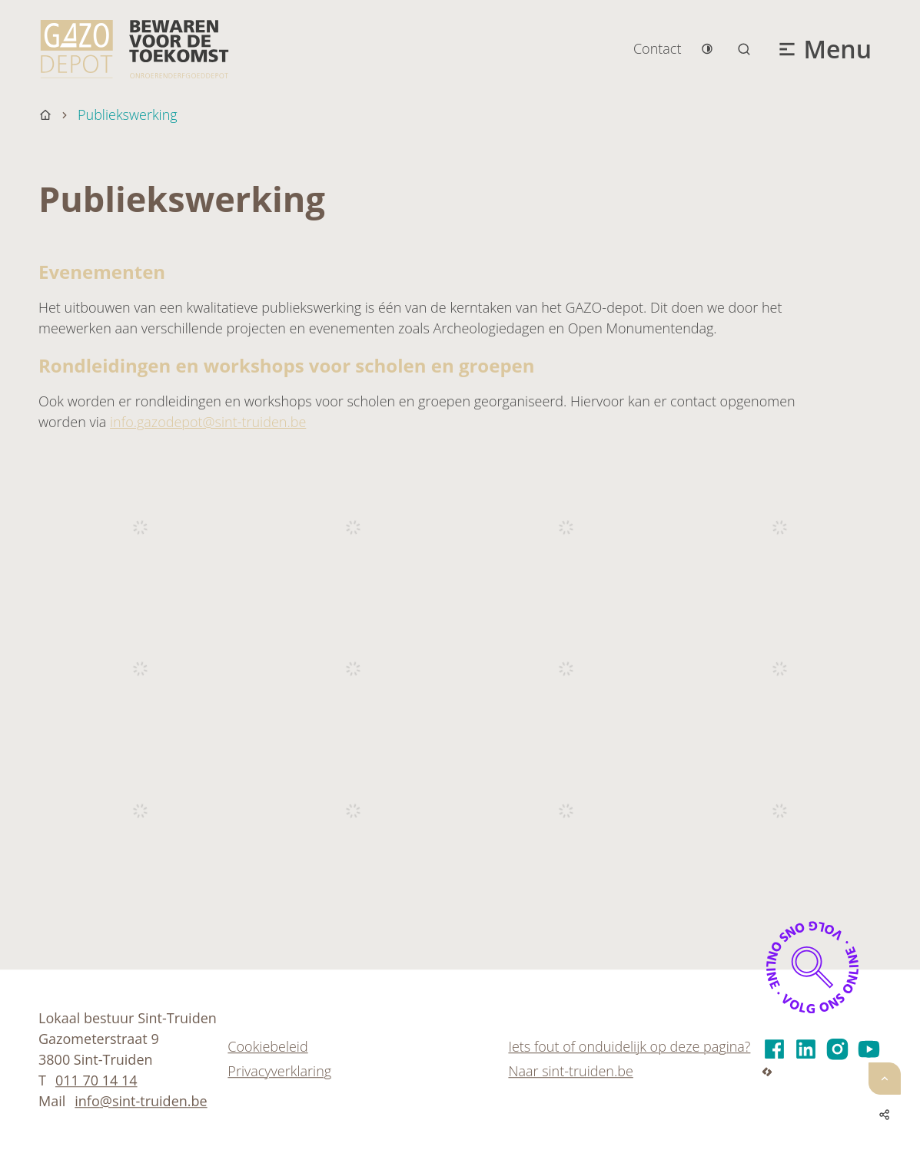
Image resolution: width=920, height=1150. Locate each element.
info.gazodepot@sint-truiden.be (208, 422)
